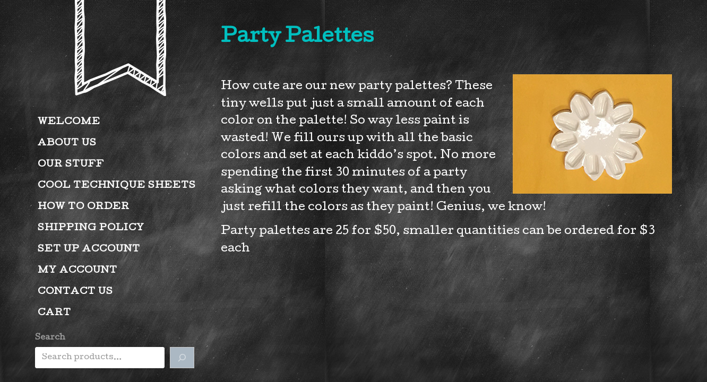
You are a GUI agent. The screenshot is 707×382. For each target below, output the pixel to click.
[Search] (182, 357)
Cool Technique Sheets (117, 185)
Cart (54, 313)
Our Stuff (71, 164)
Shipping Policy (91, 228)
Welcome (69, 122)
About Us (67, 143)
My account (77, 270)
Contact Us (75, 292)
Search (50, 338)
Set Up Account (89, 249)
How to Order (84, 207)
